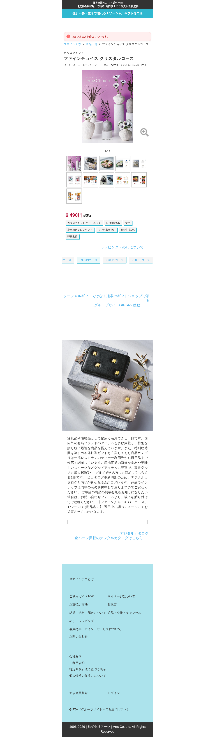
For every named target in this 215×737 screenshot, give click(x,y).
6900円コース (105, 260)
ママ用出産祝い (106, 229)
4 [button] (98, 145)
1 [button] (83, 145)
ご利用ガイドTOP (81, 596)
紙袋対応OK (128, 229)
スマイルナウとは (81, 579)
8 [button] (116, 145)
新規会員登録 (78, 693)
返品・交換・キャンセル (124, 612)
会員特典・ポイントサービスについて (95, 629)
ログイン (114, 693)
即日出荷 (72, 236)
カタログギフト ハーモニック (84, 222)
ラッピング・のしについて (122, 247)
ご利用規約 (77, 663)
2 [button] (88, 145)
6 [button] (107, 145)
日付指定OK (113, 222)
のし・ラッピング (81, 621)
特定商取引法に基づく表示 (87, 669)
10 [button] (126, 145)
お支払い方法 (78, 604)
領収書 (112, 604)
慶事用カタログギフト (80, 229)
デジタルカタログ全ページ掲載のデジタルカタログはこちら (112, 535)
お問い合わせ (78, 636)
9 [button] (121, 145)
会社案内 (75, 656)
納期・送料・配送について (87, 612)
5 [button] (102, 145)
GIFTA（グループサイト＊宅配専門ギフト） (99, 709)
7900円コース (131, 260)
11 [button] (131, 145)
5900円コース (78, 260)
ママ (127, 222)
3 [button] (93, 145)
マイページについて (121, 596)
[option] (107, 106)
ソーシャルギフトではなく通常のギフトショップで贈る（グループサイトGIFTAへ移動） (106, 300)
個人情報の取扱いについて (87, 675)
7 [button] (112, 145)
